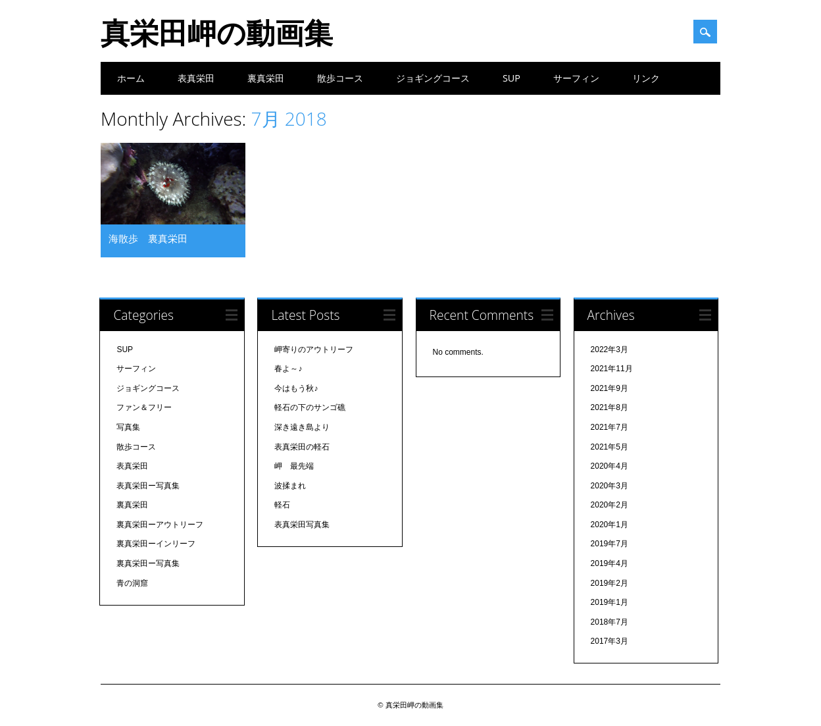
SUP (511, 78)
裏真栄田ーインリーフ (155, 543)
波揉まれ (290, 485)
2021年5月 (609, 447)
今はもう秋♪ (296, 388)
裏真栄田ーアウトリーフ (159, 524)
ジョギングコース (433, 78)
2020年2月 (609, 504)
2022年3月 (609, 349)
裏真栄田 (265, 78)
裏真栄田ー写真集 (148, 563)
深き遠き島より (302, 427)
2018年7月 (609, 622)
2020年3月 (609, 485)
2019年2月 (609, 583)
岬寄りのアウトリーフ (313, 349)
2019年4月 (609, 563)
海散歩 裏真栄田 (148, 238)
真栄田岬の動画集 (217, 32)
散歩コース (340, 78)
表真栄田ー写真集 (148, 485)
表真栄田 (196, 78)
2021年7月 (609, 427)
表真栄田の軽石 (302, 447)
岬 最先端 (294, 466)
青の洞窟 (132, 583)
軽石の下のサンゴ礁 (309, 407)
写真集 (128, 427)
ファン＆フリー (144, 407)
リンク (646, 78)
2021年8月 (609, 407)
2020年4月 (609, 466)
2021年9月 (609, 388)
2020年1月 (609, 524)
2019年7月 (609, 543)
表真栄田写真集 (302, 524)
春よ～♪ (288, 368)
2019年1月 (609, 602)
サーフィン (576, 78)
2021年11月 (612, 368)
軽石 (282, 504)
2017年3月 (609, 641)
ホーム (131, 78)
